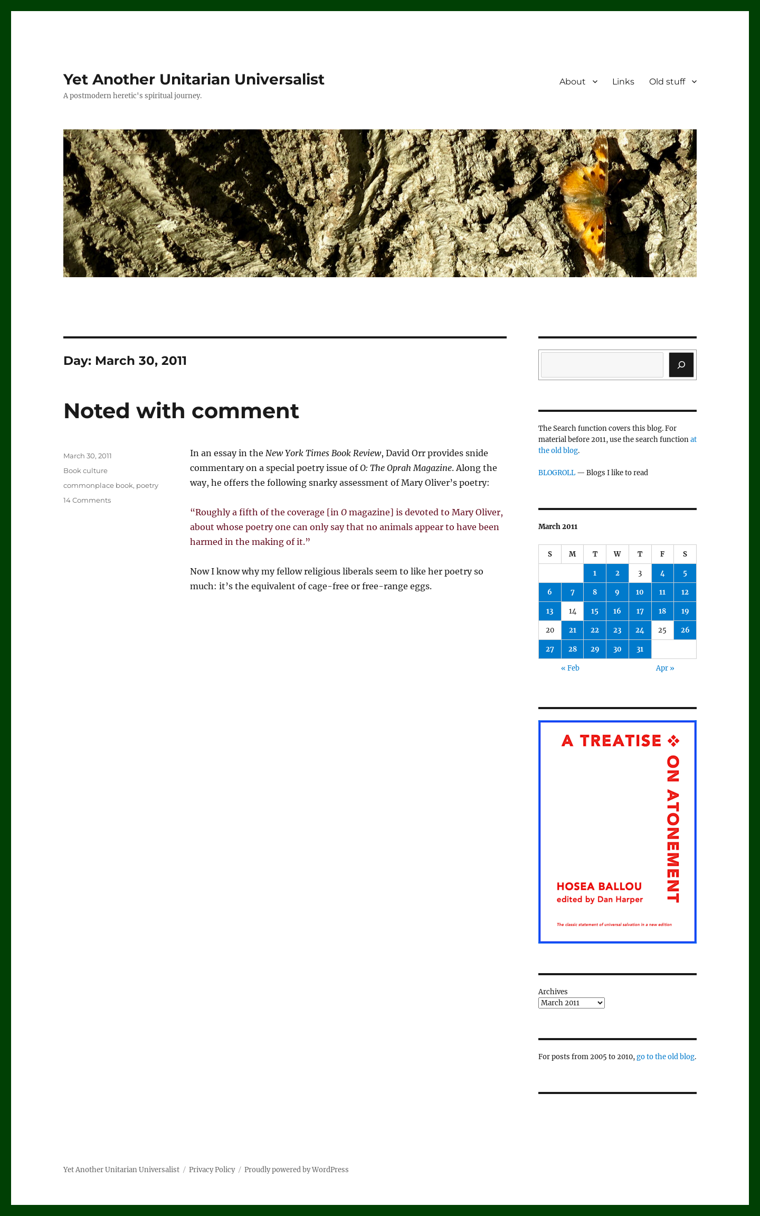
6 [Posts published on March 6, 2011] (549, 592)
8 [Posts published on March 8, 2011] (595, 592)
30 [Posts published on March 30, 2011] (617, 649)
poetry (147, 485)
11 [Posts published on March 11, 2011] (662, 592)
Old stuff (667, 82)
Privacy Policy (212, 1169)
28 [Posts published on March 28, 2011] (572, 649)
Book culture (85, 470)
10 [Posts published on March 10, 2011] (640, 592)
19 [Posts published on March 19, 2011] (685, 611)
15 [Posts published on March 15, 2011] (594, 611)
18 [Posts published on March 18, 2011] (662, 611)
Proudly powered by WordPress (296, 1169)
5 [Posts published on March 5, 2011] (685, 573)
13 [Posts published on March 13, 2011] (549, 611)
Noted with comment (181, 410)
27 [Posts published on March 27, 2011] (550, 649)
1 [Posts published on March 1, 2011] (594, 573)
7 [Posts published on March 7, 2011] (573, 592)
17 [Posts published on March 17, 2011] (640, 611)
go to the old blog (665, 1056)
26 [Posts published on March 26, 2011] (685, 630)
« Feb (570, 668)
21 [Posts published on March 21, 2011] (572, 630)
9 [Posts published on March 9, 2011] (617, 592)
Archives (553, 991)
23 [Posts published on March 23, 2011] (617, 630)
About (572, 82)
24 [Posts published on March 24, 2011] (639, 630)
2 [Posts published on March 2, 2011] (617, 573)
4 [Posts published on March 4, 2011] (662, 573)
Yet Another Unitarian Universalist (194, 79)
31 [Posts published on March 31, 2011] (639, 649)
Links (623, 82)
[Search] (681, 365)
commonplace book (98, 485)
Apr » (665, 668)
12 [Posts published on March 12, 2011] (685, 592)
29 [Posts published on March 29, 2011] (595, 649)
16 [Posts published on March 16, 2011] (617, 611)
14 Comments (87, 500)
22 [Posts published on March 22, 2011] (595, 630)
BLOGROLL (556, 472)
